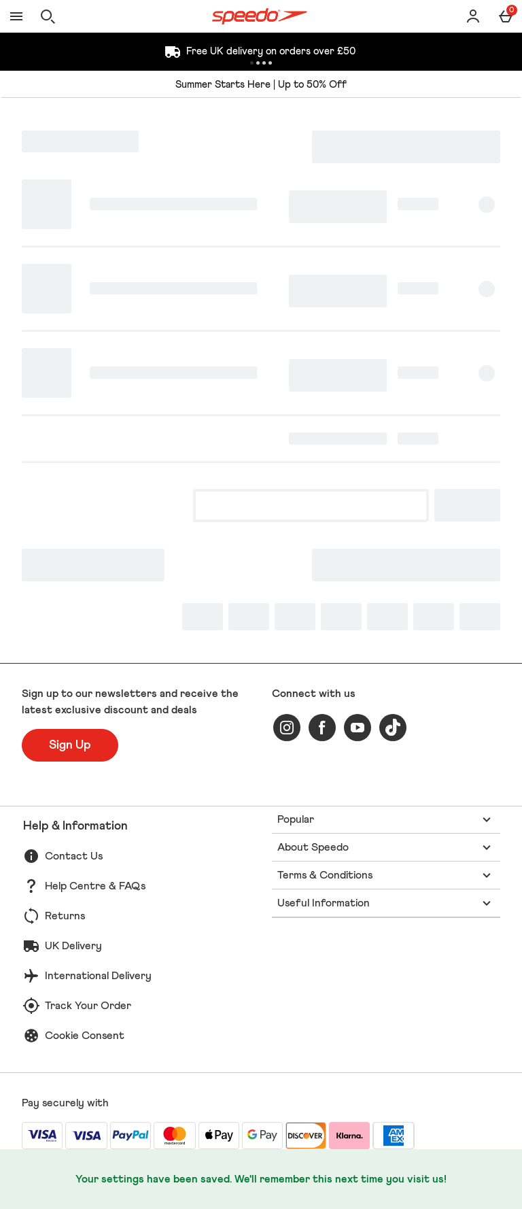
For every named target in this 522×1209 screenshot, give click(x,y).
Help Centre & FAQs (95, 886)
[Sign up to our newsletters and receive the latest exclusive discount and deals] (70, 745)
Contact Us (74, 856)
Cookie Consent (84, 1035)
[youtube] (357, 728)
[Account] (473, 16)
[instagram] (287, 728)
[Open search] (47, 16)
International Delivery (98, 975)
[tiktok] (393, 728)
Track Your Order (88, 1005)
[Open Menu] (16, 16)
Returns (65, 915)
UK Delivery (73, 945)
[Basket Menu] (505, 16)
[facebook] (322, 728)
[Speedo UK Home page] (260, 16)
